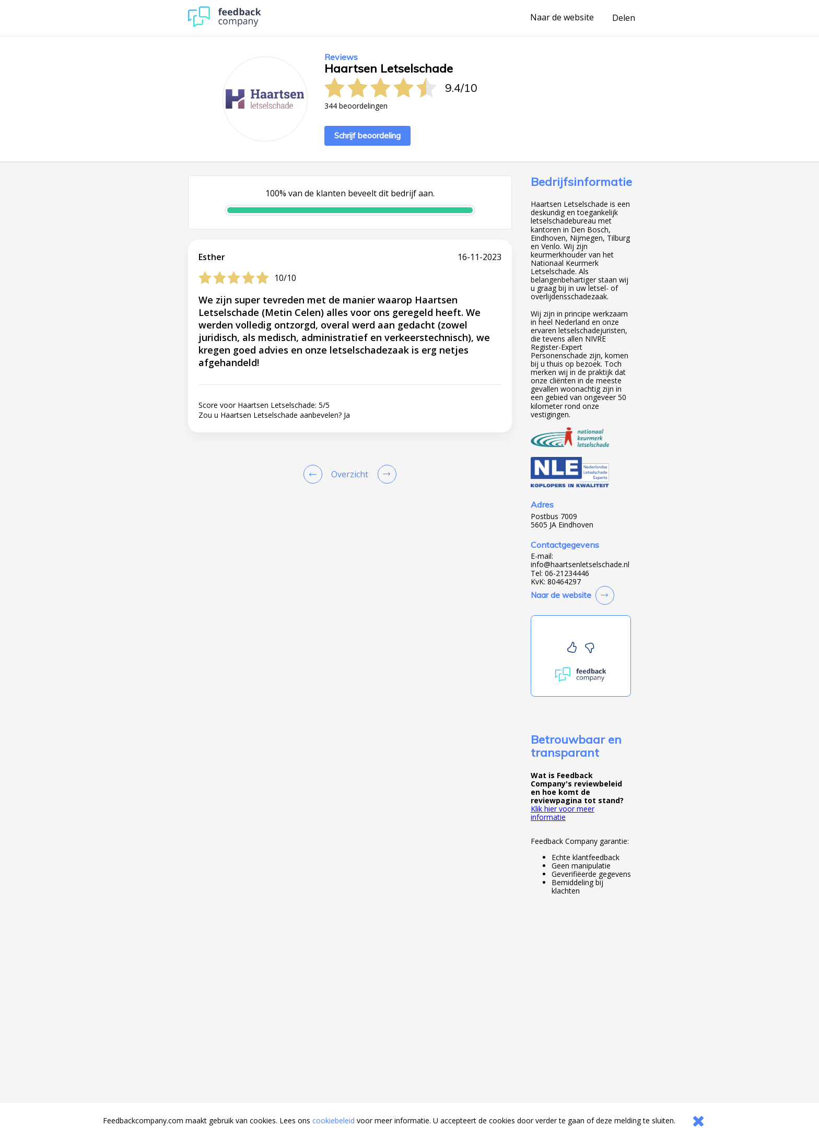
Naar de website (562, 18)
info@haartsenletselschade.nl (580, 564)
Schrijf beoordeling (367, 135)
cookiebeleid (333, 1120)
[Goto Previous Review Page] (314, 474)
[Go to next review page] (384, 474)
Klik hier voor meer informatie (562, 813)
